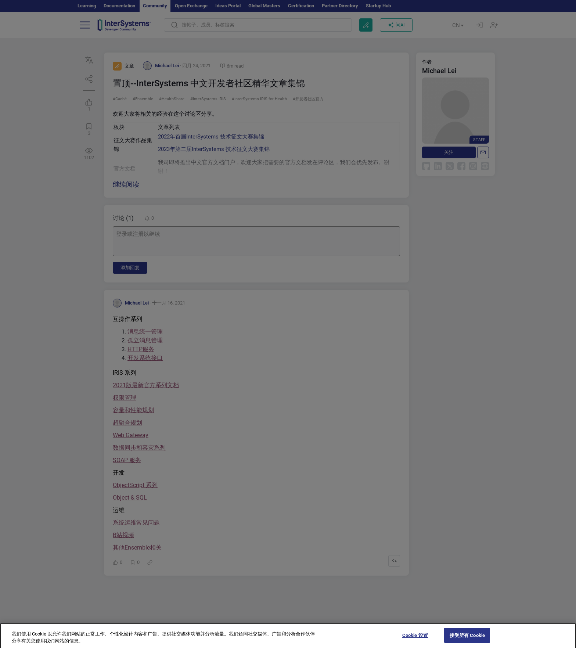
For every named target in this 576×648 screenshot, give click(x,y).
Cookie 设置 (415, 640)
